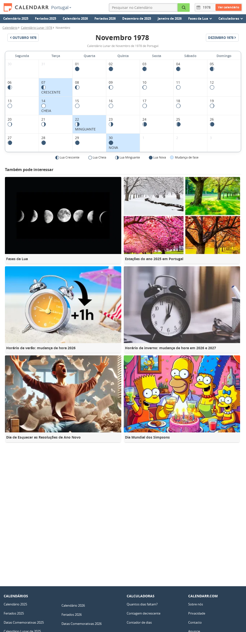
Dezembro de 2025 (136, 18)
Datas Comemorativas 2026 (82, 623)
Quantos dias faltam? (142, 604)
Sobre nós (195, 604)
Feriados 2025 (45, 18)
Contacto (195, 622)
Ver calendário (228, 7)
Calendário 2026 (75, 18)
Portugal (61, 7)
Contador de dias (139, 622)
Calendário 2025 (15, 18)
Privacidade (196, 613)
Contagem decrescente (143, 613)
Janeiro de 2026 (170, 18)
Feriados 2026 (105, 18)
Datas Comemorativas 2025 (24, 622)
